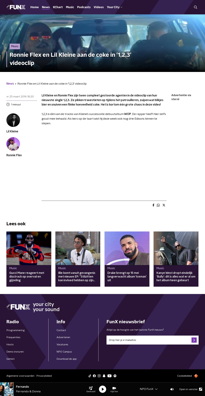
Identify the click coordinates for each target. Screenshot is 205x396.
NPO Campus (64, 351)
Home (34, 7)
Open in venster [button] (190, 389)
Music (70, 7)
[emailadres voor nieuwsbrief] (153, 340)
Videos (99, 7)
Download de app (67, 359)
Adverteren (63, 337)
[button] (91, 389)
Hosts (10, 344)
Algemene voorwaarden (20, 376)
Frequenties (13, 337)
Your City (114, 7)
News (46, 7)
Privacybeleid (44, 376)
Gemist (10, 359)
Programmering (15, 330)
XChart (58, 7)
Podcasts (83, 7)
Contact (61, 330)
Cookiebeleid (184, 376)
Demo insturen (15, 351)
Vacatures (62, 344)
